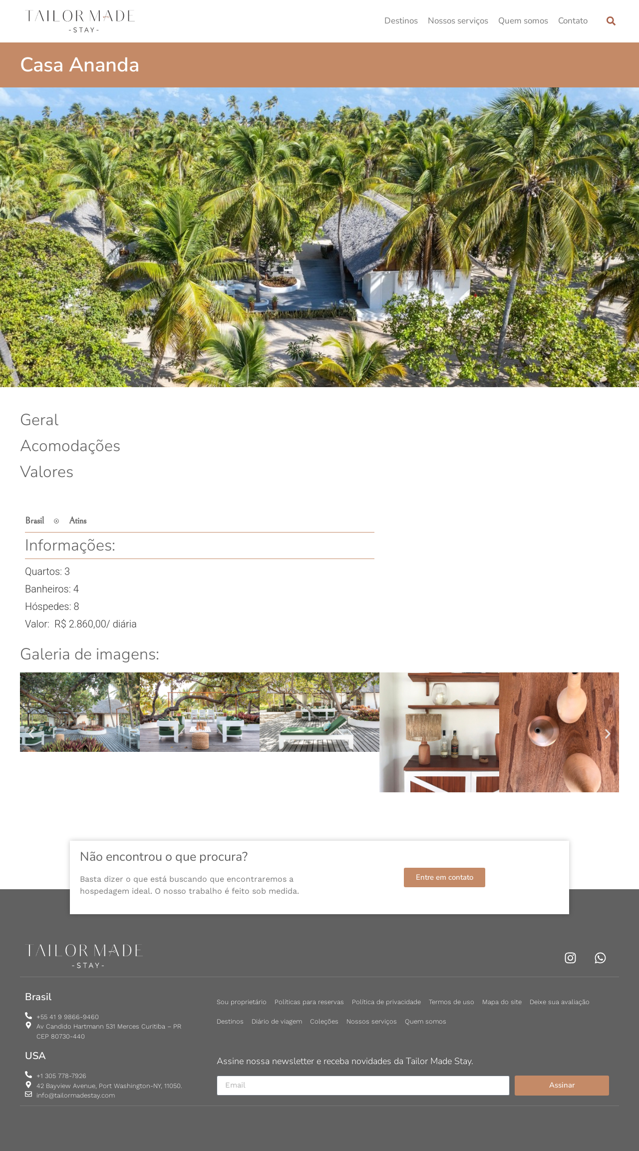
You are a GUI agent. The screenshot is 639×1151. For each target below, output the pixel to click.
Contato (573, 20)
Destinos (401, 20)
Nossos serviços (458, 20)
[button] (611, 21)
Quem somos (523, 20)
